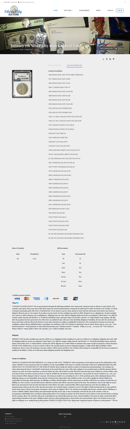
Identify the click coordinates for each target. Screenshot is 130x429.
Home (55, 10)
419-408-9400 (13, 2)
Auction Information (74, 65)
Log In (119, 10)
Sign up (110, 10)
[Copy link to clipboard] (103, 59)
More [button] (99, 10)
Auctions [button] (68, 10)
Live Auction (18, 42)
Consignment (84, 10)
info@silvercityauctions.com (27, 2)
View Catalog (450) (106, 48)
